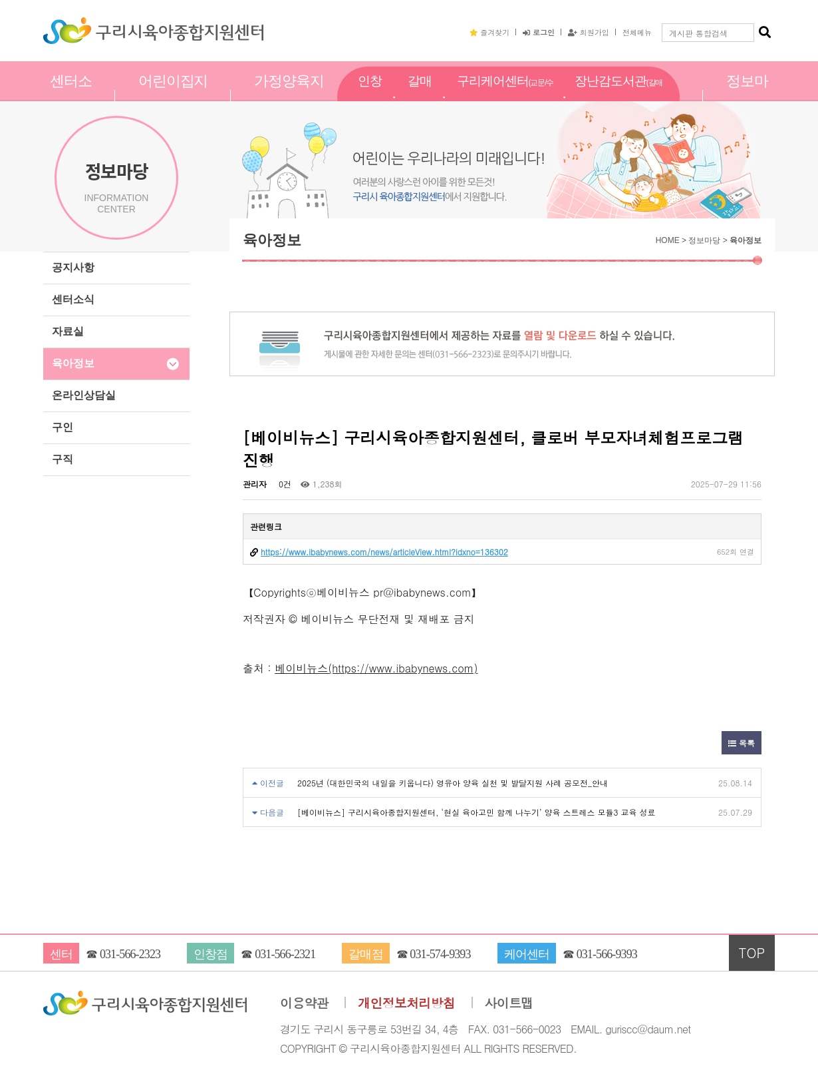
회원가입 (588, 32)
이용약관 (304, 1003)
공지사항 (73, 267)
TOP (752, 952)
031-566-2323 (130, 954)
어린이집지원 (173, 95)
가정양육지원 (289, 95)
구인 (62, 427)
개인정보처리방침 (406, 1003)
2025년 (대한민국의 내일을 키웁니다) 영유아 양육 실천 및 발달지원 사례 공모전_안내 (452, 782)
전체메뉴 (637, 32)
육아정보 (73, 363)
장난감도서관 (618, 96)
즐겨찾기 (489, 32)
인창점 (370, 95)
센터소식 (73, 299)
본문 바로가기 (0, 0)
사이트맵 (509, 1003)
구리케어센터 (505, 96)
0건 (283, 483)
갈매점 (420, 95)
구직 (62, 459)
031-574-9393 (440, 954)
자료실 (68, 331)
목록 (741, 742)
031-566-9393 (607, 954)
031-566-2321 (285, 954)
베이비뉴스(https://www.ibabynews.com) (376, 668)
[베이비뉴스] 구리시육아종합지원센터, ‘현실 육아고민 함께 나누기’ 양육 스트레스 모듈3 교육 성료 (476, 812)
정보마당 (747, 95)
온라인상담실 (84, 395)
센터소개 (71, 95)
